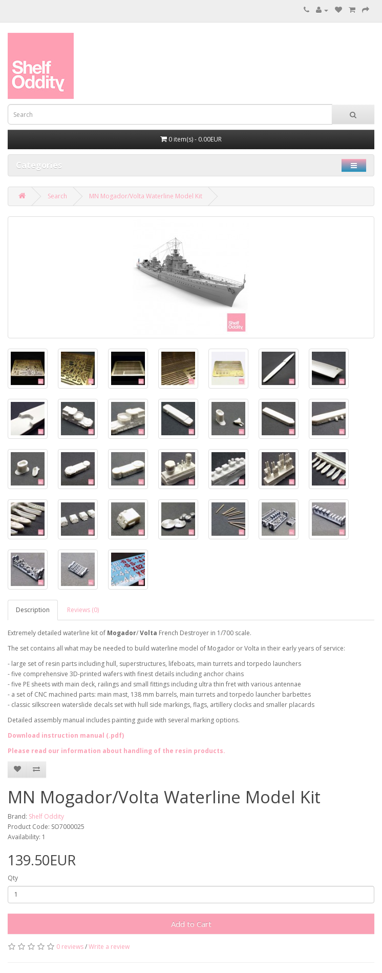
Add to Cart (191, 924)
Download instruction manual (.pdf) (66, 735)
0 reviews (69, 946)
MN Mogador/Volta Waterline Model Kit (145, 196)
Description (33, 609)
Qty (13, 878)
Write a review (109, 946)
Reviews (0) (83, 609)
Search (57, 196)
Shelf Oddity (46, 816)
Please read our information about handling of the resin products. (116, 750)
